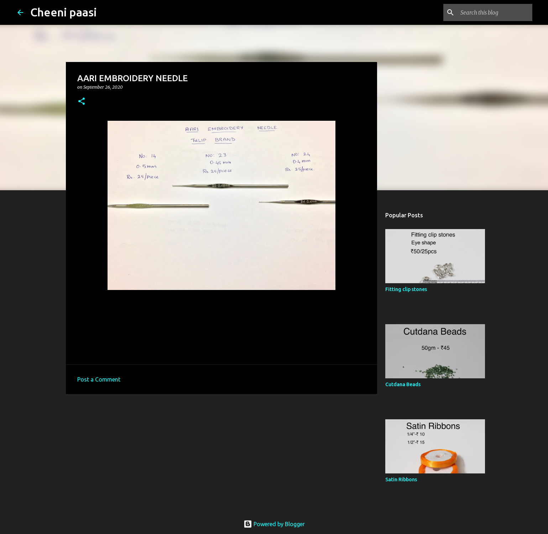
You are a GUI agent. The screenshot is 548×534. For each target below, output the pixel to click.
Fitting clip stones (406, 289)
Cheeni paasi (63, 12)
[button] (81, 102)
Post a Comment (98, 379)
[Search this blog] (495, 12)
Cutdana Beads (403, 384)
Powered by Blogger (274, 524)
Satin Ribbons (401, 479)
